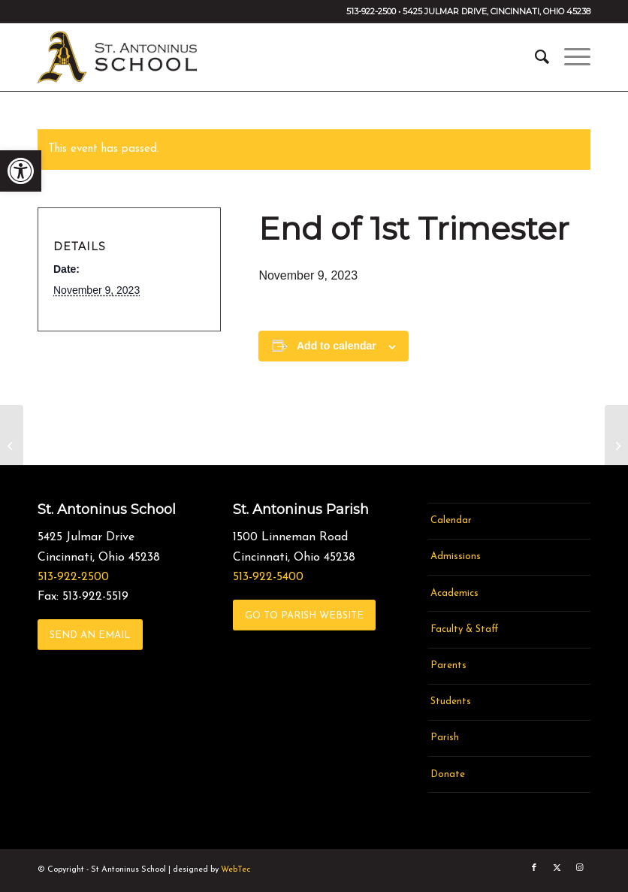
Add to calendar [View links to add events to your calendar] (336, 346)
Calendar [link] (451, 520)
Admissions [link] (455, 556)
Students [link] (450, 701)
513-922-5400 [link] (268, 577)
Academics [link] (454, 593)
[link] (20, 171)
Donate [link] (447, 774)
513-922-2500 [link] (73, 577)
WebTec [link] (235, 870)
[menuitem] (534, 57)
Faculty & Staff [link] (464, 629)
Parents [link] (448, 665)
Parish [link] (444, 737)
